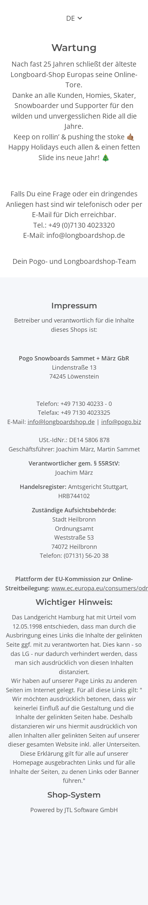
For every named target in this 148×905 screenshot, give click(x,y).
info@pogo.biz (121, 421)
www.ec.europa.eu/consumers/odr (99, 588)
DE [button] (70, 18)
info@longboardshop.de (61, 421)
